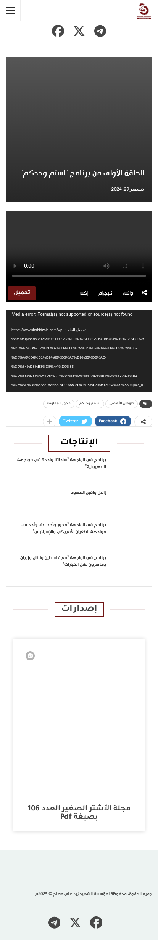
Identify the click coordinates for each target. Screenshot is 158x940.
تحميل (22, 293)
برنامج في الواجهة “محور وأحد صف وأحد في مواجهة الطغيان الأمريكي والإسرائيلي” (63, 528)
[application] (79, 351)
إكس (83, 293)
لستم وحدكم (89, 404)
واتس (128, 293)
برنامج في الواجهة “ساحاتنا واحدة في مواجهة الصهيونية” (61, 463)
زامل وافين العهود (88, 492)
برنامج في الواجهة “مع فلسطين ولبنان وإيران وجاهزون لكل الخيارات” (63, 561)
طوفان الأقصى (121, 404)
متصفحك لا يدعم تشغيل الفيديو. (79, 247)
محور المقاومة (59, 404)
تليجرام (105, 293)
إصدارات (79, 609)
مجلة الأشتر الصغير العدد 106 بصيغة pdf (79, 813)
